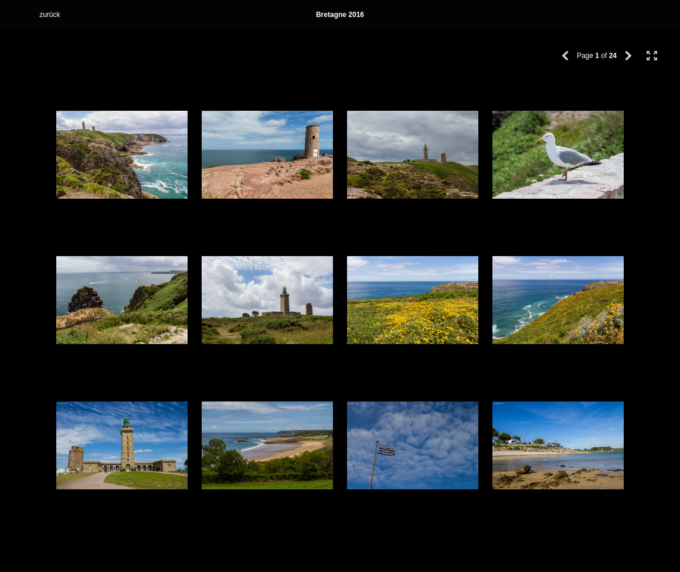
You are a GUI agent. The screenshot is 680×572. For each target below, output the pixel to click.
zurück (49, 15)
